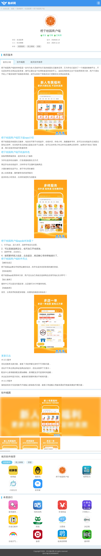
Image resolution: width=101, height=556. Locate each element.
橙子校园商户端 (62, 477)
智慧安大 (87, 477)
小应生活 (13, 490)
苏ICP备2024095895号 (50, 553)
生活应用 (28, 9)
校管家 (38, 490)
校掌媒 (13, 477)
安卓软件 (20, 9)
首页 (12, 9)
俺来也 (38, 477)
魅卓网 (52, 551)
